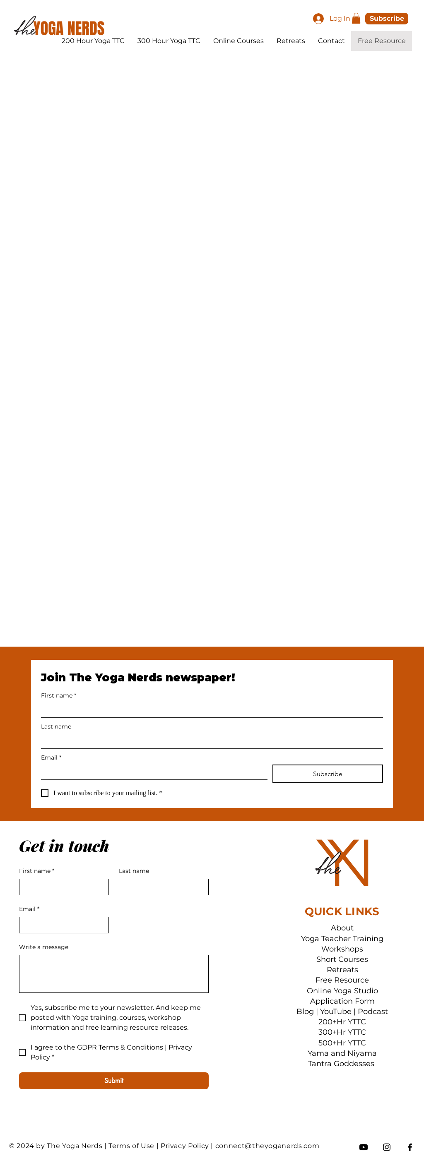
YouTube (336, 1011)
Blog (305, 1011)
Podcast (373, 1011)
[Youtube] (364, 1147)
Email (51, 757)
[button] (356, 18)
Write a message (43, 947)
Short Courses (342, 959)
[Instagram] (387, 1147)
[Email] (152, 772)
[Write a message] (113, 974)
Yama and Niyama (342, 1053)
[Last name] (209, 741)
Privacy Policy (185, 1146)
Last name (56, 726)
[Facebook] (410, 1147)
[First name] (209, 709)
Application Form (342, 1001)
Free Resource (342, 980)
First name (58, 695)
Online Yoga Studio (342, 990)
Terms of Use (131, 1146)
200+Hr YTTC (342, 1021)
